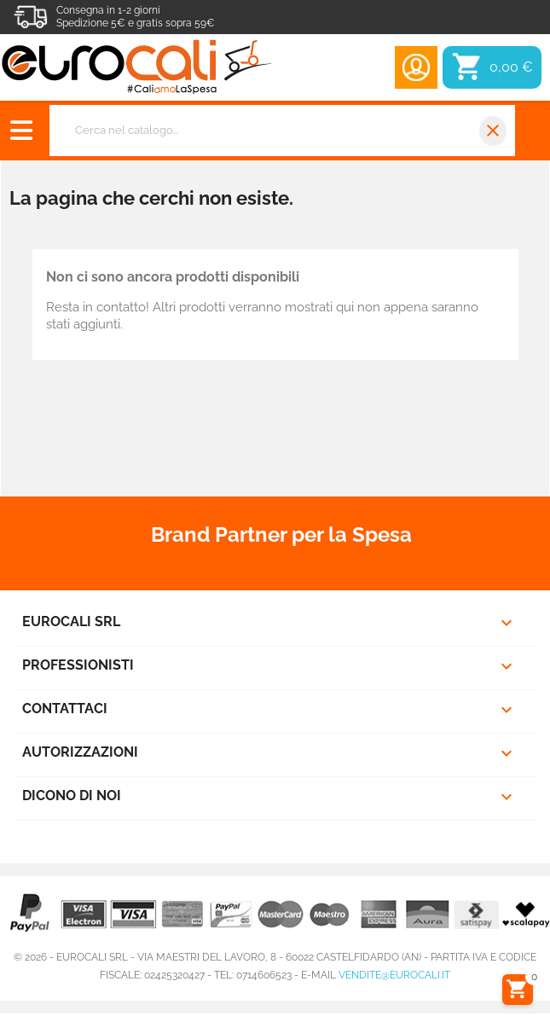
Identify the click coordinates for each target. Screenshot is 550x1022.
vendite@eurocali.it (394, 975)
